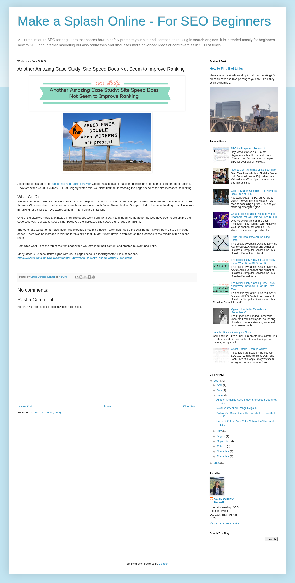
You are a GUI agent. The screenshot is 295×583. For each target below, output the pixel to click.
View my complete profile (224, 523)
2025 (217, 463)
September (224, 441)
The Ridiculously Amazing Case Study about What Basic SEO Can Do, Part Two (253, 286)
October (222, 446)
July (219, 430)
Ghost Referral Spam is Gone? (249, 349)
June (220, 395)
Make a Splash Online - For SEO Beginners (144, 21)
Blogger (163, 563)
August (221, 436)
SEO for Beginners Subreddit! (248, 148)
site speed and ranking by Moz (71, 183)
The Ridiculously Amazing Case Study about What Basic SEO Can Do (253, 261)
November (223, 451)
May (220, 390)
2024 (217, 380)
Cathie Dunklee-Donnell (224, 500)
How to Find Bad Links (226, 68)
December (223, 456)
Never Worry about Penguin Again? (236, 408)
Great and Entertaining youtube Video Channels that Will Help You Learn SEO (254, 215)
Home (107, 406)
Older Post (189, 406)
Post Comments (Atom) (47, 412)
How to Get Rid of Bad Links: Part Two (253, 169)
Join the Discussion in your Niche (232, 332)
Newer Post (25, 406)
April (220, 385)
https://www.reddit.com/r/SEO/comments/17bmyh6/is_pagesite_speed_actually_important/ (74, 257)
